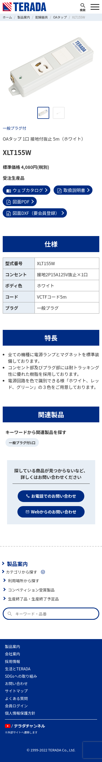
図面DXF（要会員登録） (33, 213)
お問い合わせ (16, 683)
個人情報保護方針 (20, 713)
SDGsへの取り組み (21, 676)
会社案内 (12, 653)
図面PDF (17, 201)
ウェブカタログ (24, 190)
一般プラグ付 (14, 128)
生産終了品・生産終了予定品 (33, 599)
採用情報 (12, 661)
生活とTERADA (17, 668)
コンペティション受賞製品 (31, 590)
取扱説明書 (71, 190)
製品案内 (17, 563)
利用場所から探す (23, 580)
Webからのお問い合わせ (51, 512)
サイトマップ (16, 690)
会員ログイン (16, 705)
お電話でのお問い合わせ (51, 496)
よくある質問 (16, 698)
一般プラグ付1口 (22, 442)
